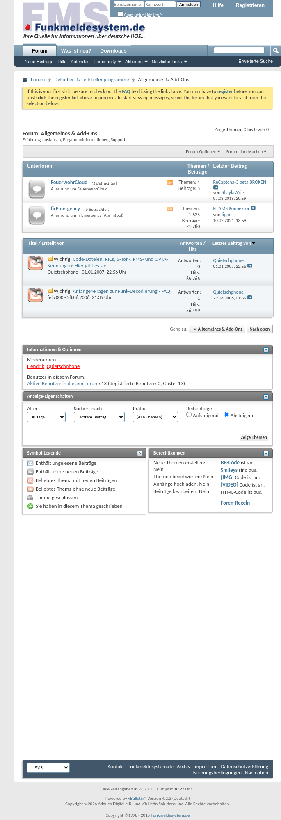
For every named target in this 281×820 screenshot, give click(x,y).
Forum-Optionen (201, 151)
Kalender (80, 61)
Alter (32, 408)
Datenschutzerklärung (245, 766)
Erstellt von (52, 243)
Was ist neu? (76, 51)
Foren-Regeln (235, 503)
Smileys (229, 470)
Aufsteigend (202, 415)
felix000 (55, 297)
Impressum (206, 766)
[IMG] (227, 477)
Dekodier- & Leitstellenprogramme (91, 79)
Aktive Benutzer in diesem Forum (62, 383)
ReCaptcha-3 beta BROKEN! (240, 182)
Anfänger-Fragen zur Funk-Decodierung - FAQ (121, 291)
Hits (192, 249)
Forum (39, 51)
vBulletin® (137, 798)
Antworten (191, 243)
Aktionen (134, 61)
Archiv (183, 766)
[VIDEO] (229, 485)
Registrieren (250, 5)
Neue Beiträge (39, 61)
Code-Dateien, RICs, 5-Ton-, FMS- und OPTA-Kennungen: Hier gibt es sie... (108, 262)
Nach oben (259, 329)
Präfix (139, 408)
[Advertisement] (148, 577)
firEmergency (65, 209)
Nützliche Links (167, 61)
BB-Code (230, 462)
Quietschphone (63, 272)
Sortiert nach (88, 408)
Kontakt (115, 766)
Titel (32, 243)
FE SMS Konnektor (231, 208)
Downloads (114, 51)
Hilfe (218, 5)
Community (104, 61)
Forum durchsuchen (244, 151)
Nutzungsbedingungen (217, 773)
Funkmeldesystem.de (151, 766)
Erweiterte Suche (255, 61)
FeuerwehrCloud (69, 182)
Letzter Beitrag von (234, 243)
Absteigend (239, 415)
